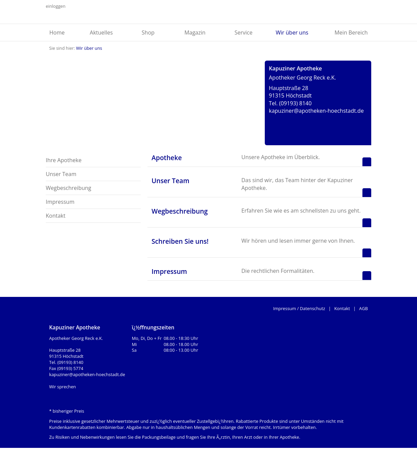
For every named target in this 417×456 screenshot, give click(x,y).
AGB (363, 308)
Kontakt (55, 215)
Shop (148, 32)
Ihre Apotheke (63, 160)
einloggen (55, 6)
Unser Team (61, 174)
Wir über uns (292, 32)
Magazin (194, 32)
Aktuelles (101, 32)
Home (57, 32)
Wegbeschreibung (68, 188)
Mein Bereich (351, 32)
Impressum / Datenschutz (299, 308)
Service (244, 32)
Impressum (60, 201)
